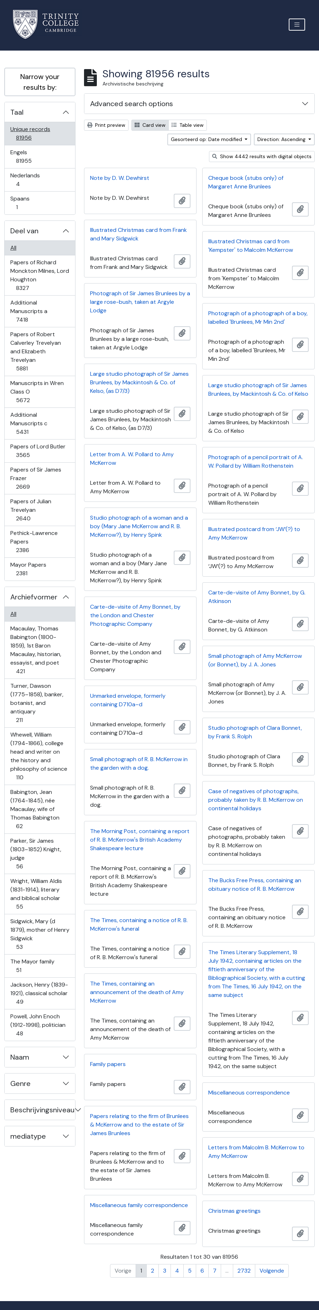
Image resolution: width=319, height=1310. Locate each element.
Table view (188, 125)
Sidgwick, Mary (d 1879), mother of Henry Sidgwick (39, 934)
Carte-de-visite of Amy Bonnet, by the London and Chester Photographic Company (135, 615)
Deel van (24, 230)
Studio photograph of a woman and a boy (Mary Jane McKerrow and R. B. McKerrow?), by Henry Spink (139, 526)
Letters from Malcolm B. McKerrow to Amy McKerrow (256, 1152)
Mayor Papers (28, 569)
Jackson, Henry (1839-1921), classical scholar (39, 993)
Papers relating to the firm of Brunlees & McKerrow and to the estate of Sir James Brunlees (139, 1124)
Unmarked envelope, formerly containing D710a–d (128, 700)
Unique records (30, 133)
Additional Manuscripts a (28, 311)
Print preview (106, 125)
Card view (150, 125)
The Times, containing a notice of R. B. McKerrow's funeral (139, 924)
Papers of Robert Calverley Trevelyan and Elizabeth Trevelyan (35, 351)
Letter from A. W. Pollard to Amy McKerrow (132, 459)
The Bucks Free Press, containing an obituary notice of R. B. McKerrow (254, 885)
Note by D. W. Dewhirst (119, 178)
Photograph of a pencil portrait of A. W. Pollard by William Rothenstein (255, 461)
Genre (20, 1083)
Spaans (21, 203)
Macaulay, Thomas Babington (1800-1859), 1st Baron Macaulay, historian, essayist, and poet (35, 650)
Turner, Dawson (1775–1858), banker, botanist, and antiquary (36, 702)
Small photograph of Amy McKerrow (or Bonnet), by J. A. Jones (255, 660)
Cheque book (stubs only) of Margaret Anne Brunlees (245, 182)
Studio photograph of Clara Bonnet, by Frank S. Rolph (255, 732)
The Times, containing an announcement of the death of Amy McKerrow (137, 992)
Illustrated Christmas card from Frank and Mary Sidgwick (138, 234)
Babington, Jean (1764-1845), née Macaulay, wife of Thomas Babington (34, 809)
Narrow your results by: (39, 82)
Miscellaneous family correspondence (139, 1205)
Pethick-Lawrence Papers (34, 542)
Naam (19, 1057)
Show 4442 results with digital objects (262, 156)
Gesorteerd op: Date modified (207, 139)
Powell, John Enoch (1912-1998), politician (38, 1025)
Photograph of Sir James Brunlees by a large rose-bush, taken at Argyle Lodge (140, 302)
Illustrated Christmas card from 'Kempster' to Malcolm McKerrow (250, 246)
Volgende (272, 1270)
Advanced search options (131, 103)
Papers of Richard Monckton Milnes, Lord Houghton (39, 275)
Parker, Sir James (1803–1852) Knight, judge (35, 853)
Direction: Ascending (282, 139)
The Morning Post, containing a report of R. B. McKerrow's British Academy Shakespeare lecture (139, 839)
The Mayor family (32, 965)
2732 (244, 1270)
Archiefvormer (33, 597)
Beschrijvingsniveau (42, 1109)
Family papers (108, 1064)
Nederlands (25, 179)
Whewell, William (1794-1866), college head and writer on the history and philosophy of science (38, 756)
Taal (16, 112)
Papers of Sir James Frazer (35, 478)
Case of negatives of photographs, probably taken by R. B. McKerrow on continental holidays (255, 799)
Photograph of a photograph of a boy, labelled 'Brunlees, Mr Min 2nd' (258, 318)
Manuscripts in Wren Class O (37, 392)
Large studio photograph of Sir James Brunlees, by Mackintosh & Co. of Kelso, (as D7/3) (139, 382)
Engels (28, 156)
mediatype (28, 1136)
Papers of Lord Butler (38, 450)
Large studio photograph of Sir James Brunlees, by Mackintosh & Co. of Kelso (258, 389)
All (13, 247)
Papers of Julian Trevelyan (30, 510)
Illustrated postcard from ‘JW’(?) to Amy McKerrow (254, 533)
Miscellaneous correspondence (249, 1092)
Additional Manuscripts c (28, 423)
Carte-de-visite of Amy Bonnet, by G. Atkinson (256, 597)
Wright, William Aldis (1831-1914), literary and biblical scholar (36, 894)
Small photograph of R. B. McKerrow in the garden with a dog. (139, 763)
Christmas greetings (234, 1211)
